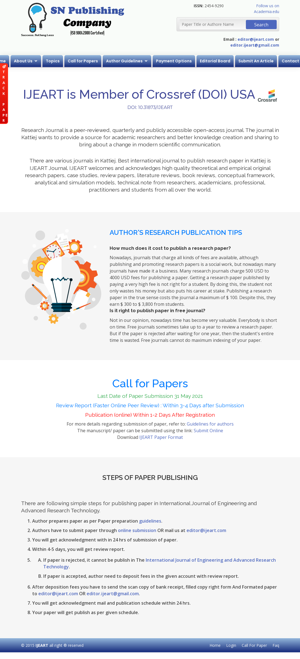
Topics (53, 61)
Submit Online (208, 431)
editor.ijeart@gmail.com (254, 45)
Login (231, 645)
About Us (23, 61)
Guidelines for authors (210, 424)
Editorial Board (215, 61)
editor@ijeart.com (256, 39)
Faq (276, 645)
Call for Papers (83, 61)
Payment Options (174, 61)
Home (215, 645)
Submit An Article (256, 61)
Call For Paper (254, 645)
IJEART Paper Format (161, 437)
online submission (137, 530)
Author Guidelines (124, 61)
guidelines (150, 521)
